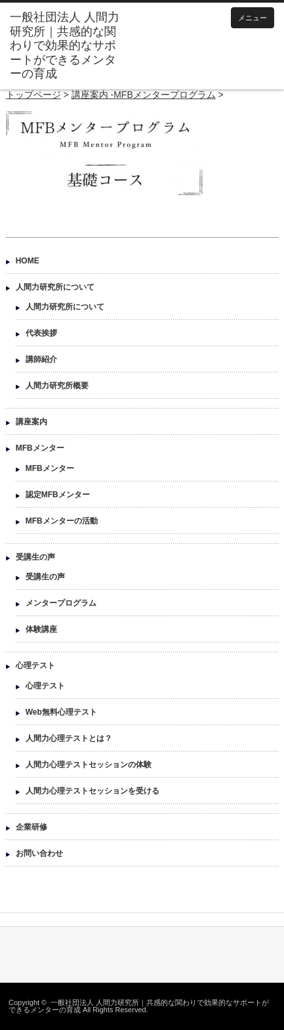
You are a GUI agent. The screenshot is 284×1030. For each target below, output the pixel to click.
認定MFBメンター (58, 494)
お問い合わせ (39, 853)
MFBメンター (40, 448)
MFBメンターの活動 (62, 521)
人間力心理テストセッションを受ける (92, 790)
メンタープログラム (61, 603)
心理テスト (35, 665)
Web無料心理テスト (61, 712)
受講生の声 (35, 557)
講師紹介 (41, 359)
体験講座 (41, 629)
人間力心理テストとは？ (69, 738)
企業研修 (31, 827)
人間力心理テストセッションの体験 (89, 764)
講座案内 (31, 421)
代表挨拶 (41, 333)
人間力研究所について (55, 287)
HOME (27, 260)
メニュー (252, 18)
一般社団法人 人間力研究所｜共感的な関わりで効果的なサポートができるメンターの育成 (139, 1006)
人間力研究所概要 (57, 385)
